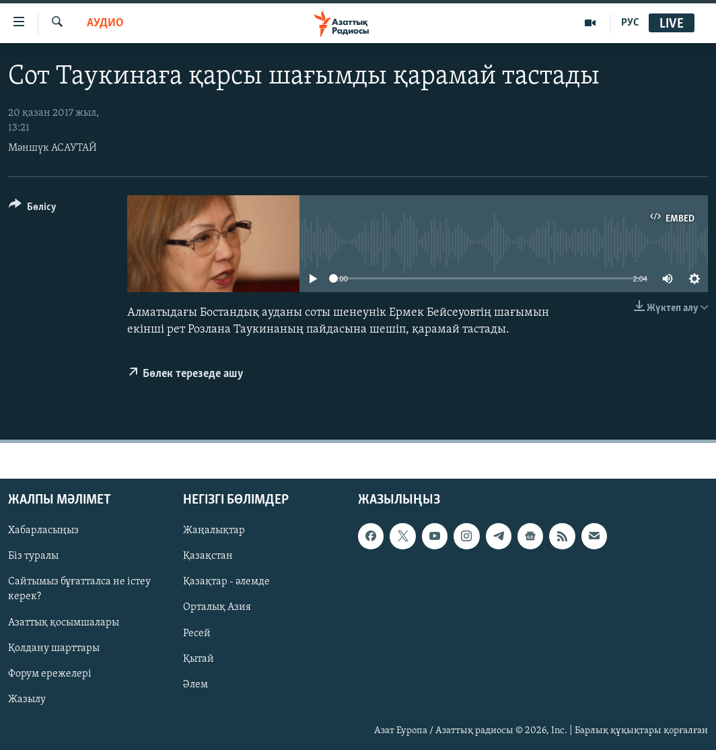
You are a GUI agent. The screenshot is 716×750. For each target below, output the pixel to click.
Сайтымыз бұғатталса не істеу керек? (79, 589)
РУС (630, 23)
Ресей (197, 632)
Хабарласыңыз (43, 530)
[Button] (33, 209)
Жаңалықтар (214, 530)
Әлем (195, 684)
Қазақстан (208, 556)
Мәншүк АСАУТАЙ (52, 148)
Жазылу (27, 698)
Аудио (105, 23)
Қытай (198, 658)
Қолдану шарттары (54, 647)
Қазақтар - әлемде (226, 581)
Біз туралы (33, 556)
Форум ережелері (50, 673)
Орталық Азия (217, 607)
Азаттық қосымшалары (63, 622)
